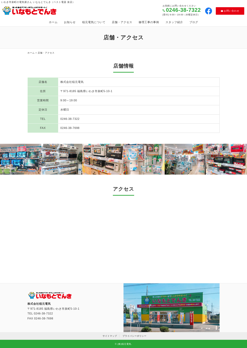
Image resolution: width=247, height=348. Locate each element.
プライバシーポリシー (134, 336)
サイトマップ (110, 336)
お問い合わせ (230, 10)
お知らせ (70, 22)
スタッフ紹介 (174, 22)
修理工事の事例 (149, 22)
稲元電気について (93, 22)
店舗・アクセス (122, 22)
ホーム (53, 22)
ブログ (193, 22)
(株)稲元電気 (124, 344)
